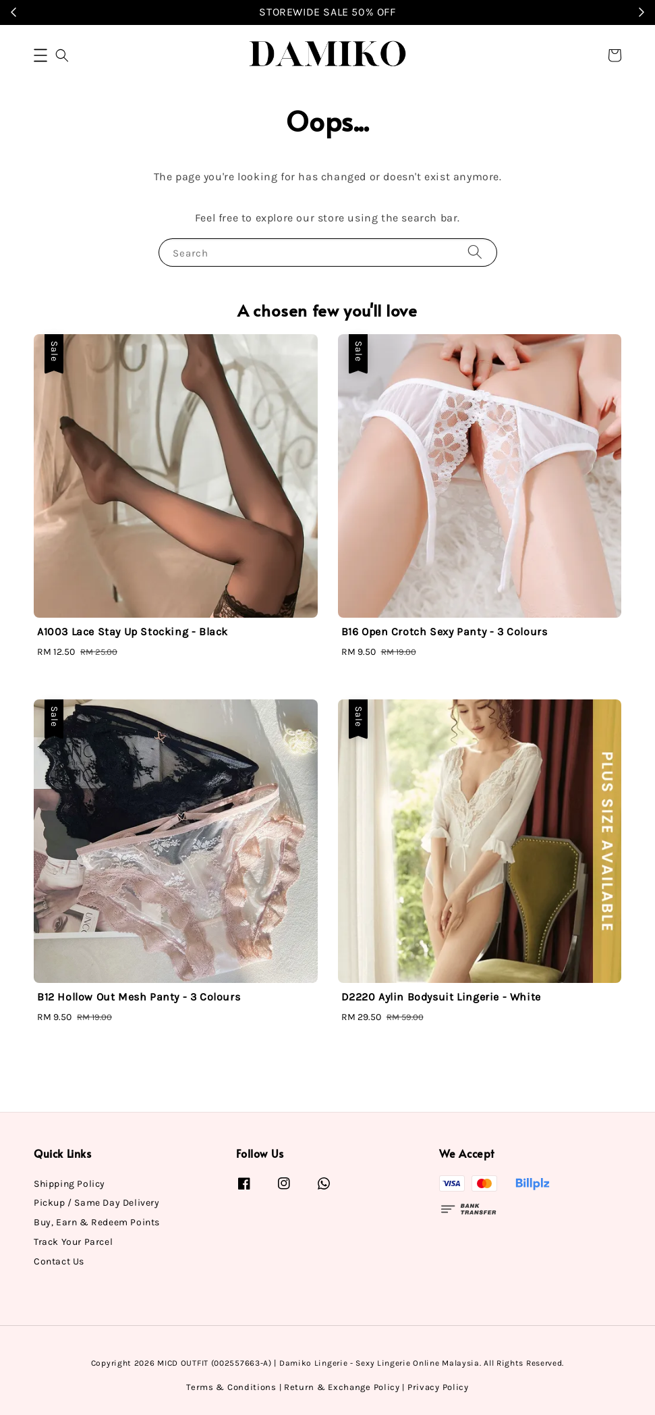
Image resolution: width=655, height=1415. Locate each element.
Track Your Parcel (73, 1242)
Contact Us (59, 1261)
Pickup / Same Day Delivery (97, 1202)
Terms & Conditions (231, 1387)
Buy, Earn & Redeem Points (97, 1222)
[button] (40, 55)
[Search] (474, 252)
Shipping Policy (69, 1184)
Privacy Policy (438, 1387)
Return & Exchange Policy (342, 1387)
